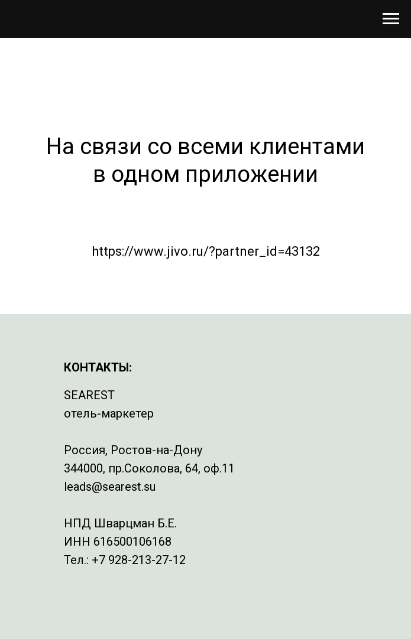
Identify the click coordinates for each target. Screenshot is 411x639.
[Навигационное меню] (391, 19)
